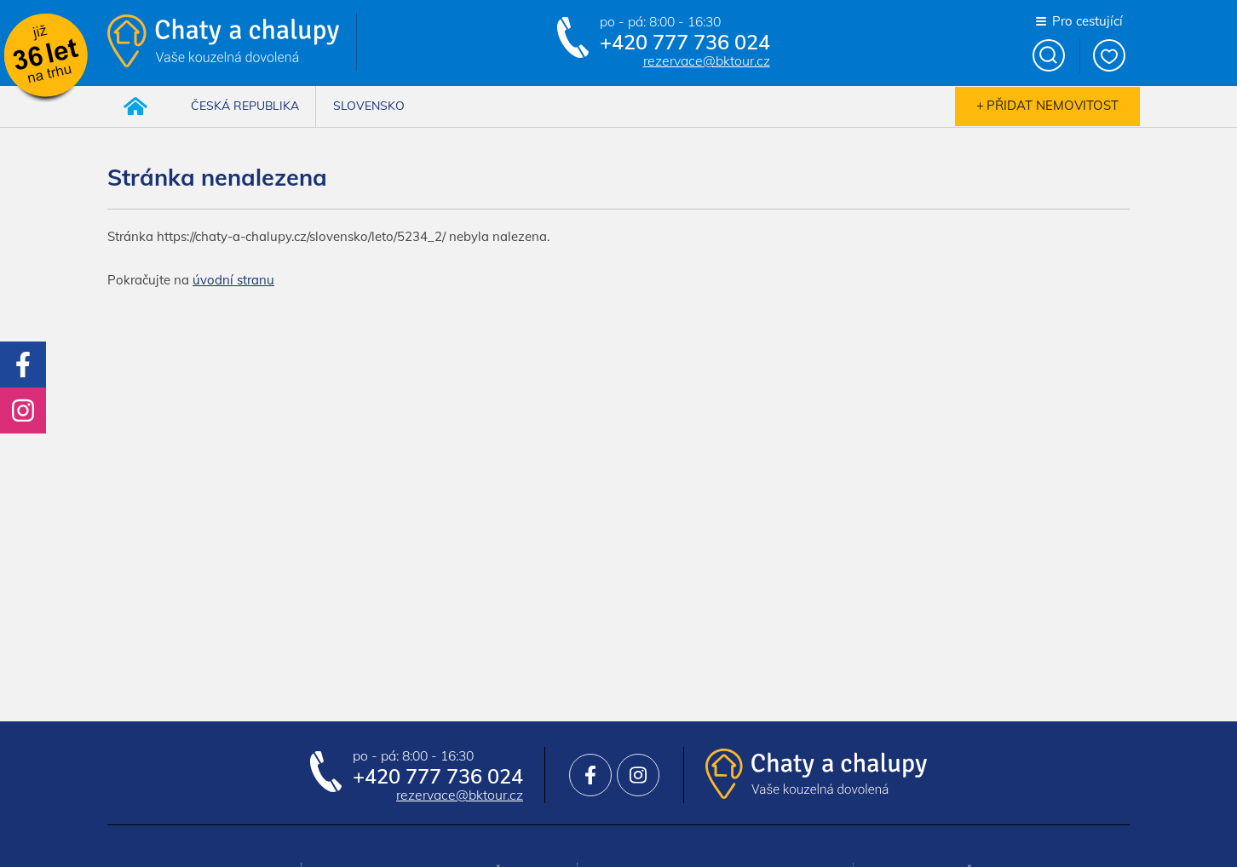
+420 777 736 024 (685, 43)
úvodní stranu (233, 280)
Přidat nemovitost (1053, 105)
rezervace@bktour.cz (706, 61)
